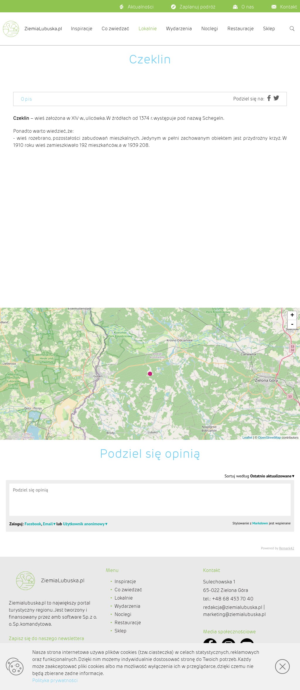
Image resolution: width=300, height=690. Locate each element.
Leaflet (247, 437)
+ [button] (292, 315)
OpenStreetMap (269, 437)
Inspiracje (81, 29)
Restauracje (240, 29)
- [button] (292, 324)
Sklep (269, 29)
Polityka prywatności (55, 680)
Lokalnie (148, 29)
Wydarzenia (179, 29)
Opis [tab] (27, 99)
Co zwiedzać (115, 29)
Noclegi (209, 29)
